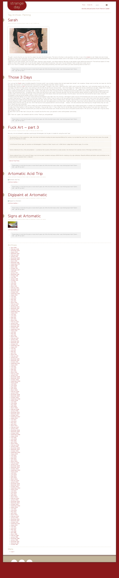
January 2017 (14, 273)
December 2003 (15, 483)
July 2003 (13, 491)
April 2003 (14, 495)
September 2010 (15, 363)
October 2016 (14, 276)
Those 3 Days (20, 77)
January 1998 (14, 540)
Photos (83, 4)
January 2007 (14, 428)
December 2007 (15, 412)
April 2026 (13, 247)
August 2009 (14, 382)
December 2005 (15, 448)
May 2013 (13, 317)
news (41, 130)
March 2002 (14, 514)
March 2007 (14, 425)
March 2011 (14, 354)
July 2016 (13, 277)
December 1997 (15, 541)
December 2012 (15, 324)
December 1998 (15, 538)
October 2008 (14, 397)
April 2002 (14, 513)
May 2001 (13, 529)
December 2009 (15, 376)
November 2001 (15, 520)
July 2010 (13, 366)
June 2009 (14, 385)
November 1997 (15, 543)
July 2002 (13, 509)
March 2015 (14, 286)
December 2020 (15, 258)
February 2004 (15, 480)
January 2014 (14, 305)
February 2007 (15, 427)
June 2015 (13, 283)
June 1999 (13, 531)
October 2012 (14, 327)
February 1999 (15, 535)
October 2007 (14, 415)
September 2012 (15, 329)
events (44, 177)
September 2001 (15, 523)
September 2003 (15, 488)
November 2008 (15, 396)
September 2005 (15, 452)
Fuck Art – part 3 (23, 127)
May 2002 (13, 511)
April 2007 (14, 424)
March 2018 (14, 267)
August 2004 (14, 471)
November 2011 (15, 342)
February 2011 (14, 356)
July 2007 (13, 419)
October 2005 (15, 451)
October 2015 (14, 280)
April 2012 (13, 335)
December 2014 (15, 289)
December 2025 (15, 250)
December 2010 (15, 359)
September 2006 (15, 434)
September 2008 (15, 399)
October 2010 (14, 362)
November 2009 (15, 378)
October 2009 (15, 379)
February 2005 (15, 463)
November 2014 (15, 290)
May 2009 (13, 387)
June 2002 (14, 510)
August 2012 (14, 330)
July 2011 (13, 348)
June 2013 (13, 316)
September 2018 (15, 264)
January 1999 (14, 537)
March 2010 (14, 372)
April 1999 (13, 532)
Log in (12, 551)
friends (38, 80)
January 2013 (14, 323)
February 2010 (15, 374)
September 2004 (15, 470)
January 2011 (14, 357)
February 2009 (15, 391)
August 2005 (14, 454)
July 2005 (13, 455)
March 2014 (14, 302)
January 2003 (14, 500)
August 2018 (14, 265)
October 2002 (14, 504)
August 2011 (14, 347)
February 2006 (15, 445)
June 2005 (14, 457)
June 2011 (13, 350)
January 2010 (14, 375)
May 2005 (13, 458)
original (88, 57)
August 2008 (14, 400)
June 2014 (13, 298)
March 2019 (14, 261)
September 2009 (15, 381)
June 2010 (13, 368)
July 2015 (13, 281)
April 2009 (14, 388)
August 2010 (14, 365)
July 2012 (13, 332)
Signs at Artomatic (24, 216)
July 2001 (13, 526)
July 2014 (13, 296)
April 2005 (14, 460)
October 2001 (14, 522)
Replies (10, 80)
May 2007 (13, 422)
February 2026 (15, 249)
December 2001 (15, 519)
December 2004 (15, 466)
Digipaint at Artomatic (27, 195)
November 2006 (15, 431)
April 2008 (14, 406)
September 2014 (15, 293)
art (38, 23)
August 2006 (14, 436)
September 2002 (15, 506)
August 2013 (14, 313)
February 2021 (15, 255)
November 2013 (15, 308)
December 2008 (15, 394)
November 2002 (15, 503)
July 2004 (13, 473)
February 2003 (15, 498)
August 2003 (14, 489)
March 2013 (14, 320)
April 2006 (14, 442)
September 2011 (15, 345)
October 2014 (14, 292)
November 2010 (15, 360)
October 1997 (14, 544)
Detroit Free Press (14, 160)
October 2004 (15, 468)
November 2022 (15, 253)
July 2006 (13, 437)
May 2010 (13, 369)
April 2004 (14, 477)
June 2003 (14, 492)
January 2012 (14, 339)
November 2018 (15, 262)
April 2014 (13, 301)
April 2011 (13, 353)
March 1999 (14, 534)
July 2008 (13, 402)
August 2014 (14, 295)
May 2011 (13, 351)
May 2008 (13, 405)
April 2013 (13, 319)
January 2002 (14, 517)
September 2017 (15, 270)
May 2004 (13, 476)
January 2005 (14, 464)
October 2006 (15, 433)
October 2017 (14, 268)
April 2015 (13, 284)
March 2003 (14, 497)
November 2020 (15, 259)
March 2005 (14, 461)
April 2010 (13, 371)
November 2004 (15, 467)
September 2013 (15, 311)
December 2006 (15, 430)
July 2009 (13, 384)
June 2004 (14, 474)
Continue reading (13, 182)
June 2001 (13, 528)
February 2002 (15, 516)
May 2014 (13, 299)
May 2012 (13, 333)
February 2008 (15, 409)
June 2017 (13, 271)
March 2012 (14, 336)
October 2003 (15, 486)
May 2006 (13, 440)
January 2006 (14, 446)
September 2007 (15, 416)
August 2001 (14, 525)
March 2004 (14, 479)
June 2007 (14, 421)
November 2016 (15, 274)
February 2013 (15, 322)
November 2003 (15, 485)
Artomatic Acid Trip (25, 173)
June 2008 (14, 403)
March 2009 (14, 390)
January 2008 (14, 411)
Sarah (13, 20)
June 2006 (14, 439)
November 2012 (15, 326)
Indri (23, 86)
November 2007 (15, 414)
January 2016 (14, 279)
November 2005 (15, 449)
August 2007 (14, 418)
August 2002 (14, 507)
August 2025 (14, 252)
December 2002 (15, 501)
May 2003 (13, 494)
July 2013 (13, 314)
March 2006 (14, 443)
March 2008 (14, 408)
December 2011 (15, 341)
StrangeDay (17, 5)
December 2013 (15, 307)
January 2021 (14, 256)
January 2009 (14, 393)
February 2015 (15, 287)
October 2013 (14, 310)
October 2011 (14, 344)
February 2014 (15, 304)
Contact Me (89, 4)
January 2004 (14, 482)
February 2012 (15, 338)
